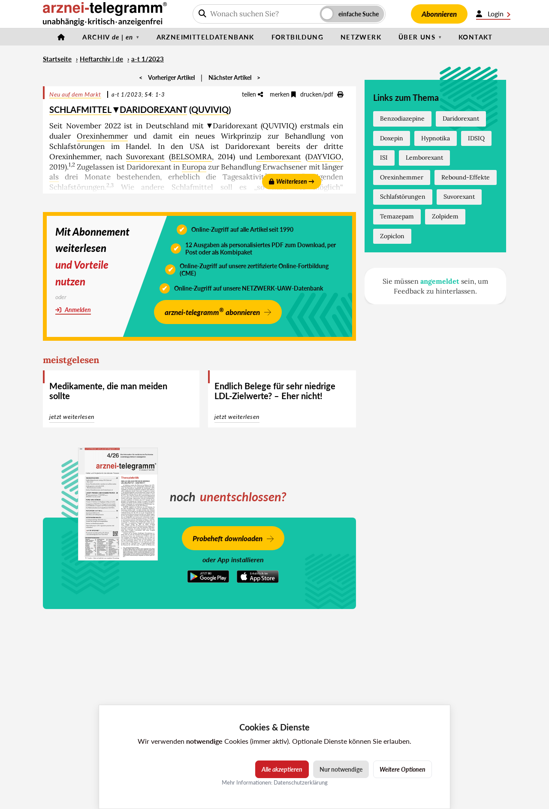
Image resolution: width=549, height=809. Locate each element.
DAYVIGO (324, 156)
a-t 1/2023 (147, 59)
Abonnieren (439, 13)
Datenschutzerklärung (301, 782)
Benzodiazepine (402, 118)
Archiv (107, 37)
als (54, 177)
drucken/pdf (321, 94)
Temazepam (397, 216)
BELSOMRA (191, 156)
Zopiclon (392, 236)
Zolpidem (445, 216)
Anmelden (73, 309)
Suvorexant (145, 156)
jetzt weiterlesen (71, 416)
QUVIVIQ (210, 109)
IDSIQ (476, 138)
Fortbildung (297, 37)
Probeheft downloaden (227, 538)
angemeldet (439, 281)
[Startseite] (61, 37)
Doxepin (391, 138)
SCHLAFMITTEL (80, 109)
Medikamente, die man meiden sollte (108, 391)
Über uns (416, 37)
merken (283, 94)
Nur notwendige (341, 769)
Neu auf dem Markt (75, 94)
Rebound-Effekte (465, 177)
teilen (252, 94)
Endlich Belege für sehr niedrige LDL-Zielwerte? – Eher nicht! (274, 391)
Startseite (57, 59)
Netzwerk (361, 37)
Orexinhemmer (102, 136)
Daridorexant (461, 118)
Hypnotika (435, 138)
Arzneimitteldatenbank (205, 37)
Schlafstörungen (402, 196)
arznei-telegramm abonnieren (212, 311)
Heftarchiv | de (101, 59)
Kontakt (476, 37)
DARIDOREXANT (153, 109)
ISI (384, 157)
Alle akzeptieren (282, 769)
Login (493, 13)
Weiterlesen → (291, 181)
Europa (194, 167)
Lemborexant (278, 156)
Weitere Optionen (402, 769)
